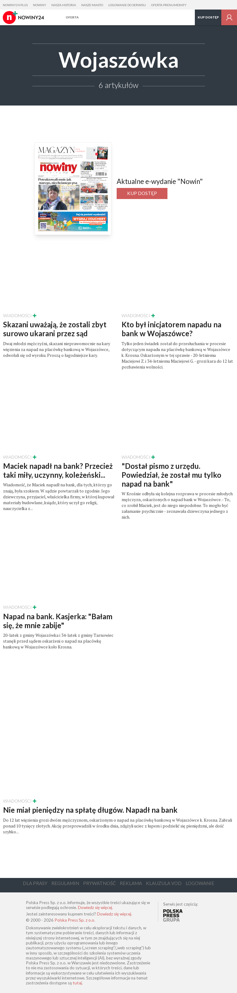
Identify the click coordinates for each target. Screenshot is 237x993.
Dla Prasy (35, 883)
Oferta (72, 17)
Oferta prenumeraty (169, 5)
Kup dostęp (208, 17)
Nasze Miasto (92, 5)
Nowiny (39, 5)
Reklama (131, 883)
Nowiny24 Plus (15, 5)
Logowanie (200, 883)
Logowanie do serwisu (127, 5)
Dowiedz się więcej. (95, 907)
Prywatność (99, 883)
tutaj (77, 982)
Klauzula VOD (164, 883)
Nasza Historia (63, 5)
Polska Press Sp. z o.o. (74, 920)
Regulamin (65, 883)
